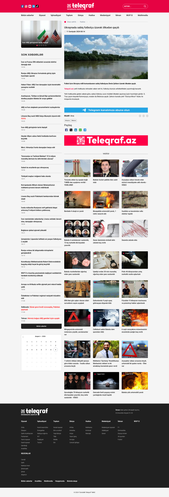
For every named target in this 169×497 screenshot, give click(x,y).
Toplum (69, 15)
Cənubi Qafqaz (74, 442)
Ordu (22, 427)
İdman (118, 15)
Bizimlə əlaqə (72, 481)
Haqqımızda (60, 481)
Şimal (23, 472)
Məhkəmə (89, 427)
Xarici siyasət (25, 439)
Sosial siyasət (57, 427)
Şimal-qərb (24, 468)
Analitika (24, 448)
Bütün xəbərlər (27, 15)
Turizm (39, 442)
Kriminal (88, 430)
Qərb (22, 462)
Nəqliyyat (40, 439)
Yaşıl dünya (57, 433)
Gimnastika (121, 430)
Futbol (120, 439)
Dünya (80, 15)
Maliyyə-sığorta (42, 433)
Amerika (72, 430)
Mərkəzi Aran (25, 465)
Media (55, 439)
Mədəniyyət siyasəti (108, 427)
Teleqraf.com (69, 89)
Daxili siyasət (25, 442)
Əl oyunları (121, 436)
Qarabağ (24, 445)
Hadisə (92, 15)
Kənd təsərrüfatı (42, 427)
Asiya (71, 433)
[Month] (38, 336)
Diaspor (23, 430)
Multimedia (143, 15)
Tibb (54, 436)
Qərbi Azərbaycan (27, 433)
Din (54, 442)
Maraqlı (88, 433)
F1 (119, 427)
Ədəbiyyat (105, 430)
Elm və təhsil (57, 430)
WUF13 (129, 15)
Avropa (72, 439)
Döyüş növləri (122, 433)
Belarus (74, 120)
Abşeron (24, 475)
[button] (37, 45)
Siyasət (42, 15)
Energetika (40, 430)
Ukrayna (67, 120)
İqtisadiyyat (56, 15)
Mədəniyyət (105, 15)
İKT (38, 436)
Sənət (104, 433)
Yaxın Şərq (73, 436)
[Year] (45, 336)
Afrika (72, 427)
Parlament (24, 436)
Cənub (23, 459)
